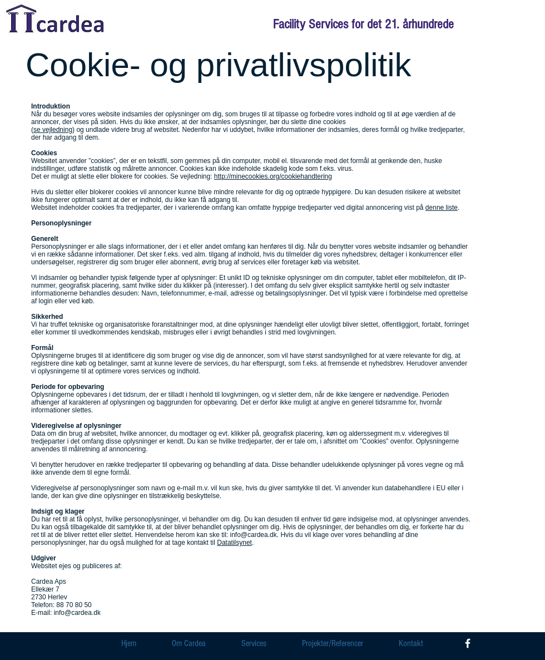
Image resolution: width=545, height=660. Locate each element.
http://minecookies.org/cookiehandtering (273, 176)
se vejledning (52, 130)
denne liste (441, 207)
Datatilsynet (234, 542)
